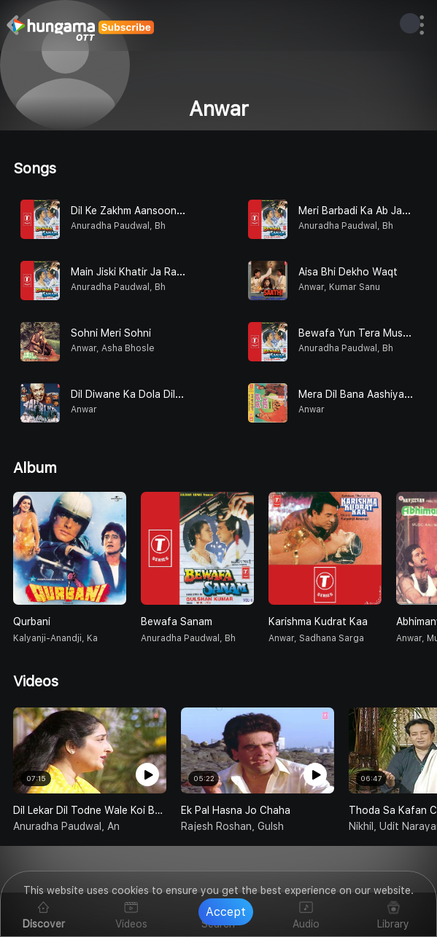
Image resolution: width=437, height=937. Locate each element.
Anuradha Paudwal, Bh (188, 638)
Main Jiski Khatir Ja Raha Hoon (144, 272)
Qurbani (31, 621)
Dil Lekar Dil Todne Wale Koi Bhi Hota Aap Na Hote (89, 810)
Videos (35, 681)
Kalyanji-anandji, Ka (55, 638)
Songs (34, 168)
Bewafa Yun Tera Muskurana (366, 333)
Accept (226, 912)
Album (35, 468)
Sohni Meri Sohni (111, 333)
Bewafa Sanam (176, 621)
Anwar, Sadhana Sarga (316, 638)
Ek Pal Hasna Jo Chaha (235, 810)
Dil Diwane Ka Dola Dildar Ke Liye (149, 394)
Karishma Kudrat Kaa (318, 621)
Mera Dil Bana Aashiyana (357, 394)
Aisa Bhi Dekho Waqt (348, 272)
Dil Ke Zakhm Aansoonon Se (137, 210)
